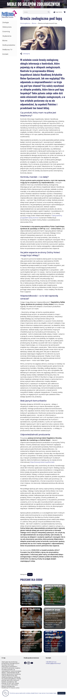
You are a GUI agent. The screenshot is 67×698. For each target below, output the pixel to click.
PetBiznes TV (7, 50)
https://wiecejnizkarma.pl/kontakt (42, 462)
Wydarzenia (6, 36)
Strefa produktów (8, 45)
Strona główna (25, 23)
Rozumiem (61, 693)
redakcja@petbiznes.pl (53, 663)
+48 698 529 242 (51, 662)
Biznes (4, 40)
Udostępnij (25, 54)
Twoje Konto (58, 12)
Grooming (6, 31)
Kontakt (5, 54)
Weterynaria (6, 27)
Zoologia (5, 22)
